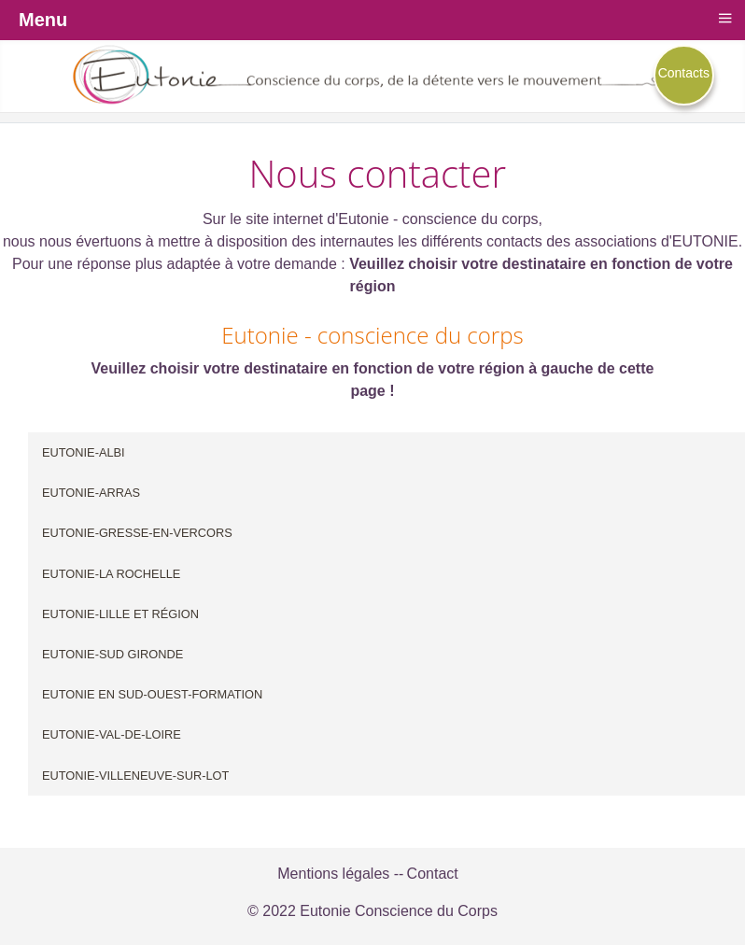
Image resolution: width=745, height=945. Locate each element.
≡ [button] (724, 18)
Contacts (684, 72)
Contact (432, 874)
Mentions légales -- (340, 874)
